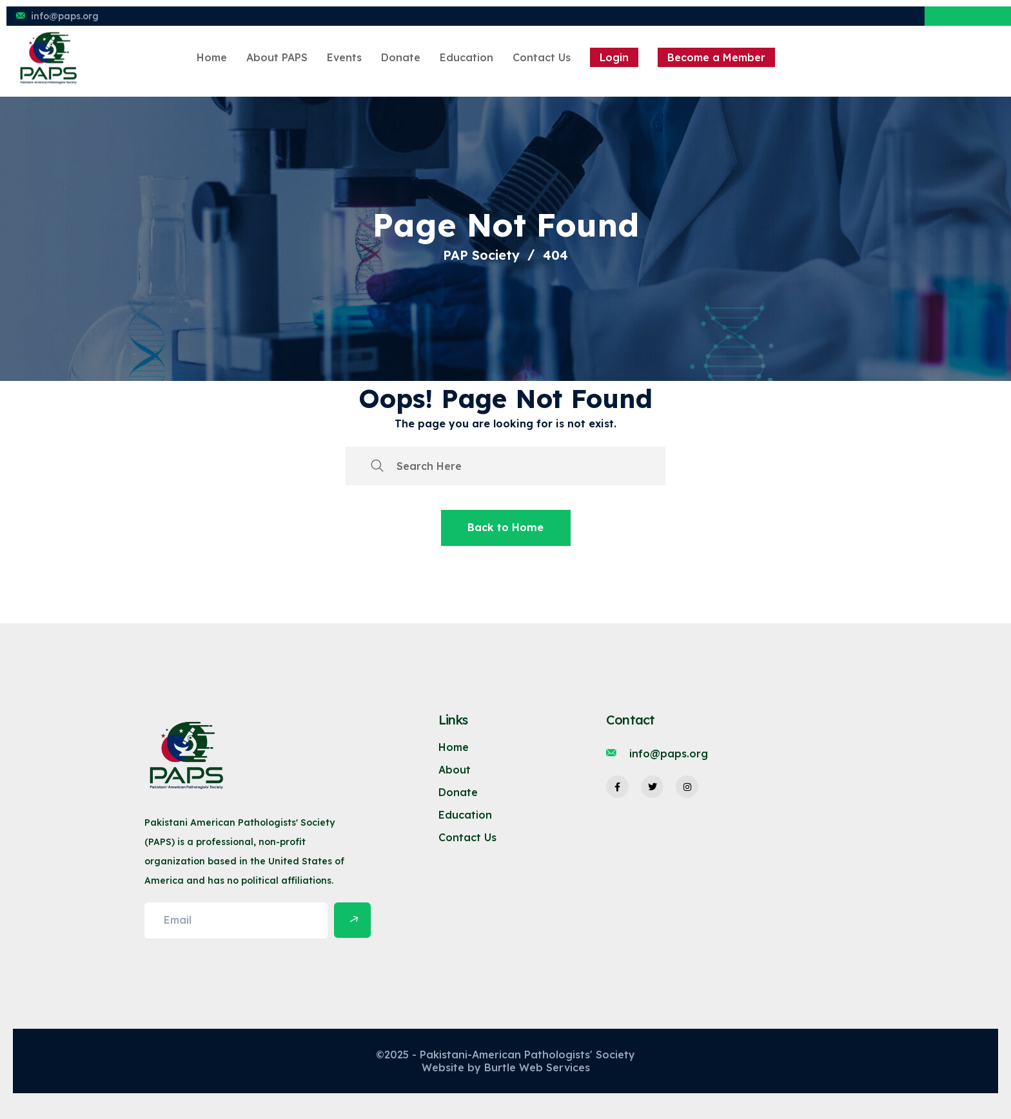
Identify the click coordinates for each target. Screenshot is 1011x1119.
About (454, 769)
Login (614, 57)
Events (344, 57)
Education (466, 57)
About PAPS (277, 57)
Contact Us (542, 57)
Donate (400, 57)
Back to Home (505, 527)
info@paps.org (65, 16)
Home (212, 57)
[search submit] (377, 466)
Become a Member (716, 57)
